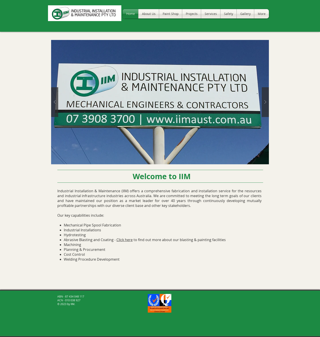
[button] (160, 102)
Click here (124, 239)
